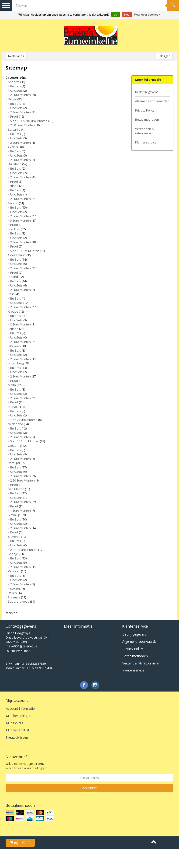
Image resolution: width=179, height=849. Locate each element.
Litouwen (17, 346)
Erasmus (17, 597)
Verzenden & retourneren (144, 131)
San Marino (19, 489)
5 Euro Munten (23, 220)
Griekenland (19, 255)
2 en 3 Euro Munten (26, 550)
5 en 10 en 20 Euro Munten (31, 121)
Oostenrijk (18, 446)
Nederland (18, 424)
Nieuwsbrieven (17, 737)
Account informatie (20, 708)
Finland (16, 203)
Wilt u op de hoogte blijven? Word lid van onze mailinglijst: (26, 766)
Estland (16, 186)
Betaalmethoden (147, 119)
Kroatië (16, 311)
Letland (16, 329)
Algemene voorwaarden (152, 101)
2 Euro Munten (23, 95)
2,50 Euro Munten (25, 125)
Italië (14, 294)
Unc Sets (18, 90)
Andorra (16, 82)
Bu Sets (17, 86)
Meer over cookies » (147, 14)
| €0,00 (20, 842)
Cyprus (16, 147)
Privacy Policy (144, 110)
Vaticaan (17, 571)
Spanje (16, 554)
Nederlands (16, 56)
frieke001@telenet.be (22, 646)
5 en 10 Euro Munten (27, 251)
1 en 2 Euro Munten (25, 420)
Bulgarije (16, 129)
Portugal (16, 463)
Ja (115, 14)
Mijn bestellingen (18, 715)
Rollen (15, 593)
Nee (126, 14)
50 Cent (17, 589)
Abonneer (89, 788)
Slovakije (17, 515)
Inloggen (164, 56)
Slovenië (17, 537)
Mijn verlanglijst (17, 730)
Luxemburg (18, 363)
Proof (17, 116)
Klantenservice (145, 142)
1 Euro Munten (22, 510)
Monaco (16, 407)
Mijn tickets (14, 723)
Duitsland (17, 164)
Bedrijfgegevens (146, 92)
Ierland (16, 277)
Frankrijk (17, 229)
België (15, 99)
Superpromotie (21, 601)
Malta (14, 385)
